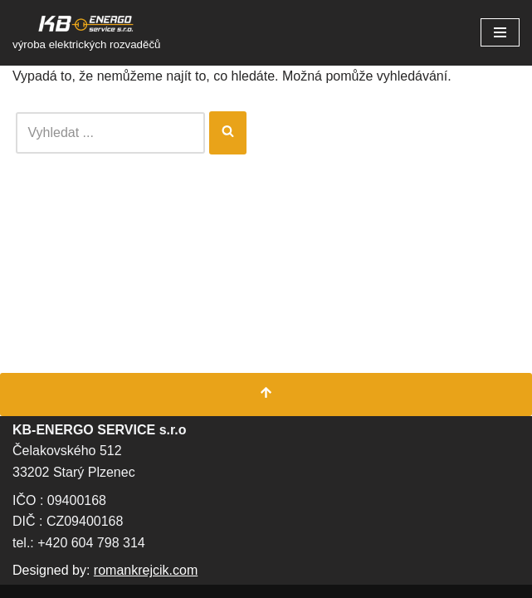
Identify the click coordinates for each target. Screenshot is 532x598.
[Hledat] (110, 133)
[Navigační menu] (500, 32)
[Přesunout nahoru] (266, 394)
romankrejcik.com (146, 570)
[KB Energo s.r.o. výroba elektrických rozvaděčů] (86, 33)
